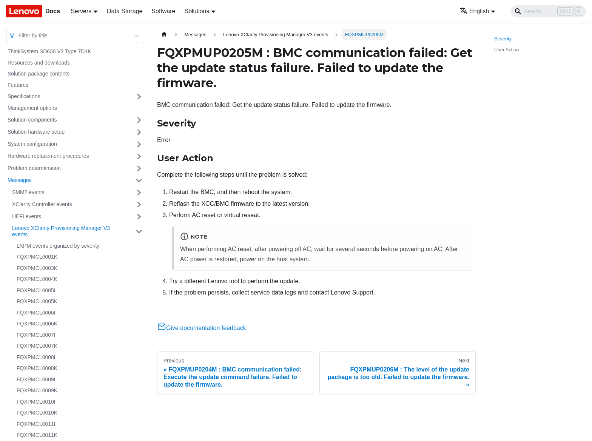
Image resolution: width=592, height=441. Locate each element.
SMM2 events (28, 192)
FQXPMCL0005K (37, 301)
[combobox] (19, 35)
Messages (20, 180)
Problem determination (34, 168)
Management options (32, 108)
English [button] (474, 11)
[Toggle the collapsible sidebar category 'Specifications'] (139, 97)
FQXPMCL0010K (37, 413)
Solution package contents (38, 74)
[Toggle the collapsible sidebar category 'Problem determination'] (139, 168)
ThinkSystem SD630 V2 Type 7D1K (49, 51)
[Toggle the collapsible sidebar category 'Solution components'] (139, 120)
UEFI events (26, 216)
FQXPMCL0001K (37, 257)
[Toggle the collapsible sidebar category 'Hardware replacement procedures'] (139, 156)
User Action (506, 49)
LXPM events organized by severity (58, 246)
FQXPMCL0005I (36, 290)
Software (163, 11)
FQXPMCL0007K (37, 346)
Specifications (24, 96)
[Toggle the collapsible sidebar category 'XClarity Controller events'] (139, 205)
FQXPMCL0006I (36, 313)
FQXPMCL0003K (37, 268)
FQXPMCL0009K (37, 390)
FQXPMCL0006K (37, 324)
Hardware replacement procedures (48, 156)
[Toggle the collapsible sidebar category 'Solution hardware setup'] (139, 132)
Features (18, 85)
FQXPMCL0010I (36, 402)
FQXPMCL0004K (37, 279)
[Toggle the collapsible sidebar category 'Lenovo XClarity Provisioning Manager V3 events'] (139, 232)
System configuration (32, 144)
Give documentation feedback (201, 328)
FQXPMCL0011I (36, 424)
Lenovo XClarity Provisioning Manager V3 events (61, 231)
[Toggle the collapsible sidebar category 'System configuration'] (139, 144)
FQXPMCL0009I (36, 379)
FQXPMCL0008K (37, 368)
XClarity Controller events (42, 204)
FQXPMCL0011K (37, 435)
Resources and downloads (39, 63)
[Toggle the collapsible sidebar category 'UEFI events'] (139, 217)
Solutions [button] (196, 11)
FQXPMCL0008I (36, 357)
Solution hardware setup (36, 132)
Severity (503, 39)
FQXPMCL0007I (36, 335)
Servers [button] (81, 11)
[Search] (548, 11)
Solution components (32, 120)
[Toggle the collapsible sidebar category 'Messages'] (139, 180)
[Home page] (164, 34)
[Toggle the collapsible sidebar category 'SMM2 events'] (139, 193)
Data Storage (124, 11)
